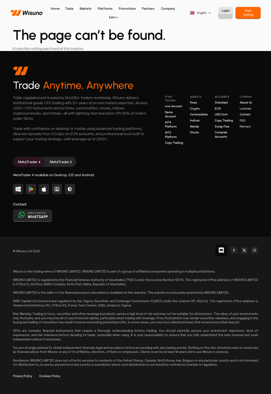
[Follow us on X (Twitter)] (244, 250)
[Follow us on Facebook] (233, 250)
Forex (193, 102)
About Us (246, 102)
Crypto (195, 108)
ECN (218, 108)
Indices (195, 120)
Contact (245, 114)
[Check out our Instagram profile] (254, 250)
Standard (221, 102)
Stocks (194, 132)
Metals (194, 126)
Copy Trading (174, 143)
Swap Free (222, 126)
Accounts (222, 96)
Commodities (199, 114)
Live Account (173, 106)
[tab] (29, 162)
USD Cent (221, 114)
